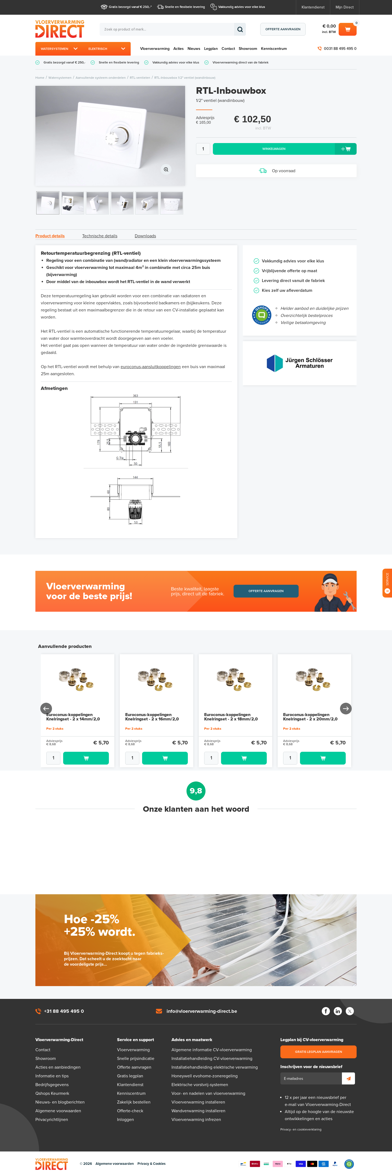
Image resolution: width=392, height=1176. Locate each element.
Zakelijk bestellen (134, 1102)
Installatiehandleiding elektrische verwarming (214, 1067)
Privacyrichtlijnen (51, 1119)
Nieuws (194, 48)
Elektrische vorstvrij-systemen (199, 1084)
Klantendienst (313, 7)
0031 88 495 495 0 (340, 48)
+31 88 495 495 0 (64, 1011)
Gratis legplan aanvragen (318, 1052)
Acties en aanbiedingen (58, 1067)
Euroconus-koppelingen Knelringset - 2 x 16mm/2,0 (152, 717)
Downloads (145, 236)
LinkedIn (338, 1011)
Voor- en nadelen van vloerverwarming (208, 1093)
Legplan (211, 48)
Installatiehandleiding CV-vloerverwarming (211, 1058)
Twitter (350, 1011)
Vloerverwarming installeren (198, 1102)
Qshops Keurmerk (52, 1093)
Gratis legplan (130, 1076)
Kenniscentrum (274, 48)
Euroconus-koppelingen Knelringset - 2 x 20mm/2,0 (310, 717)
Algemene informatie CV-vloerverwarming (211, 1050)
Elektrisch (97, 49)
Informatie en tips (52, 1076)
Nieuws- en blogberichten (60, 1102)
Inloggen (125, 1119)
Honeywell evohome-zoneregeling (204, 1076)
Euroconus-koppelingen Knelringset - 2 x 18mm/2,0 (231, 717)
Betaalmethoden (289, 1164)
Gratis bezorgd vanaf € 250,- (130, 7)
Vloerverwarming (155, 48)
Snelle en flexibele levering (185, 7)
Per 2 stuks (54, 729)
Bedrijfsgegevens (52, 1084)
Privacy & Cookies (151, 1164)
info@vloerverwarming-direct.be (202, 1011)
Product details (50, 236)
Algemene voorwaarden (58, 1111)
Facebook (326, 1011)
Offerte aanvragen (283, 29)
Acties (178, 48)
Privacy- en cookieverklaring (300, 1129)
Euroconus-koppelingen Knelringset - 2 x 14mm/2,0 (73, 717)
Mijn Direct (345, 7)
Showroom (248, 48)
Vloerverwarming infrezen (196, 1119)
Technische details (99, 236)
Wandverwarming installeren (198, 1111)
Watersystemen (54, 49)
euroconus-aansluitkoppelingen (151, 366)
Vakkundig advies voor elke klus (241, 7)
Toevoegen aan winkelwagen (86, 758)
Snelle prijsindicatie (135, 1058)
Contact (228, 48)
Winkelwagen (348, 29)
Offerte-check (130, 1111)
